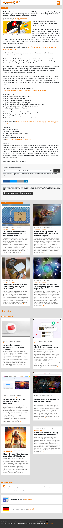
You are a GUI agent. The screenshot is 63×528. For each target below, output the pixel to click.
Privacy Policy (11, 523)
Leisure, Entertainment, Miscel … (16, 450)
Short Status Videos (7, 451)
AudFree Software (38, 397)
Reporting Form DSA (40, 523)
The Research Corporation (18, 19)
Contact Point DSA (30, 523)
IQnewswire (5, 342)
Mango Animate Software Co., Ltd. (11, 397)
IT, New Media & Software (21, 18)
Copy (57, 171)
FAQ (2, 523)
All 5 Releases (6, 311)
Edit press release (26, 193)
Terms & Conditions (20, 523)
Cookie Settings (49, 523)
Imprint (6, 523)
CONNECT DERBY (38, 430)
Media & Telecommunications (47, 429)
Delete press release (11, 193)
